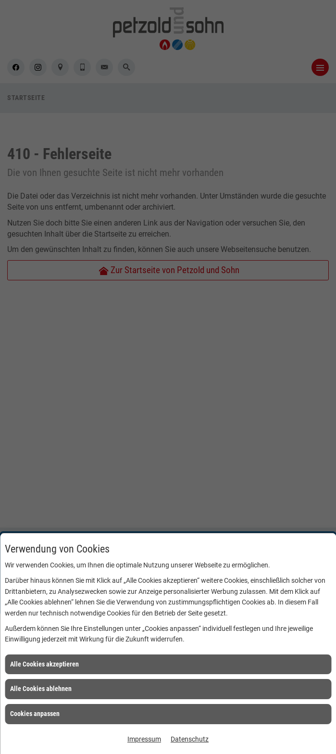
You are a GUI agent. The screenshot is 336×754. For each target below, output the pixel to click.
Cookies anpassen (35, 713)
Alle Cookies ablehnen (41, 688)
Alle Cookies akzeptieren (44, 664)
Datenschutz (190, 739)
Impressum (144, 739)
